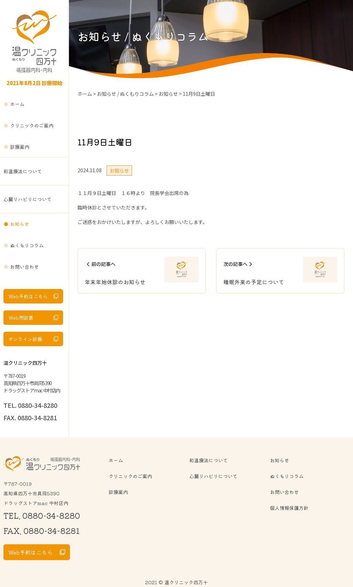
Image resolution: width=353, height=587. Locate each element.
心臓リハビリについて (27, 199)
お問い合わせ (24, 266)
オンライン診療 (25, 339)
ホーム (17, 104)
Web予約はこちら (28, 296)
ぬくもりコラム (27, 245)
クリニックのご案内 (31, 125)
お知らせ (19, 223)
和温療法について (22, 171)
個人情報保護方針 (289, 507)
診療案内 (19, 146)
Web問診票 (20, 317)
